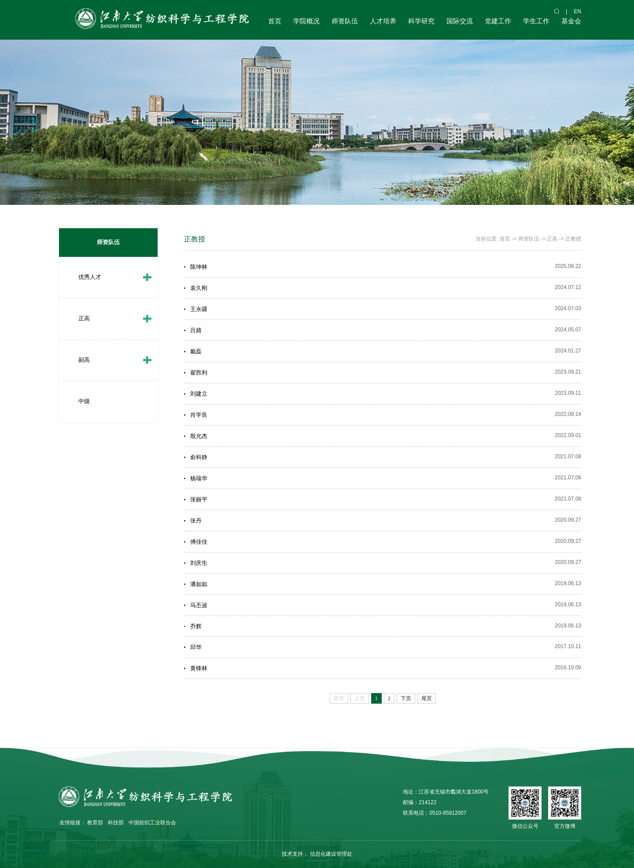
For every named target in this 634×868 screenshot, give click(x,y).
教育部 (95, 823)
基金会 (571, 21)
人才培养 (383, 21)
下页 (406, 698)
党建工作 (498, 21)
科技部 (116, 823)
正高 (84, 318)
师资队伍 (345, 21)
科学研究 (421, 21)
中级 (84, 401)
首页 (274, 21)
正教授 (573, 239)
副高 (84, 359)
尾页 (426, 698)
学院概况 (306, 21)
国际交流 (459, 21)
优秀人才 (89, 277)
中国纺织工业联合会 (152, 823)
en (577, 11)
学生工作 (536, 21)
